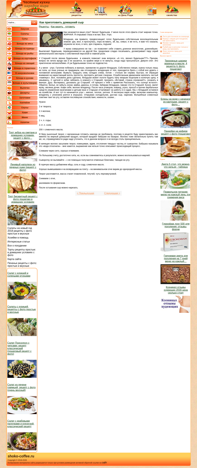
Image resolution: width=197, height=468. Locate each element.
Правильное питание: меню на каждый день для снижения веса (176, 195)
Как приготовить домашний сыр (61, 22)
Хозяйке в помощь (18, 237)
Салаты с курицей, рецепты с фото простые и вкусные (21, 309)
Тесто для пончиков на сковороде (176, 36)
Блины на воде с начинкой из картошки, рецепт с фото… (176, 102)
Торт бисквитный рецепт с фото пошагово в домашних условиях (23, 199)
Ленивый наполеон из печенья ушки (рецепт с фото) (22, 167)
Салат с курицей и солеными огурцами (18, 274)
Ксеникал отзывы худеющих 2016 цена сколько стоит (176, 290)
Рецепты (44, 26)
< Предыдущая (85, 193)
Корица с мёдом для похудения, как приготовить (175, 39)
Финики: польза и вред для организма (173, 44)
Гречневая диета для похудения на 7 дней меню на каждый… (176, 258)
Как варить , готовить (63, 26)
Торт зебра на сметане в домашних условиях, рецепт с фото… (23, 135)
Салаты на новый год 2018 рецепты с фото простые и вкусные (20, 231)
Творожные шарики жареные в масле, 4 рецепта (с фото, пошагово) (175, 64)
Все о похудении (17, 245)
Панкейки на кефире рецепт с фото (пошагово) (176, 132)
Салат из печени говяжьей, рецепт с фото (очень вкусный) (21, 387)
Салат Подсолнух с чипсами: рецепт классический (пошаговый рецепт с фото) (19, 348)
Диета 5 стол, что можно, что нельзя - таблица (175, 165)
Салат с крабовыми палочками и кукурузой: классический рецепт (20, 424)
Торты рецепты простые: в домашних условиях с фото (22, 252)
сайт (104, 462)
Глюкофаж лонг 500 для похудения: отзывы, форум (175, 226)
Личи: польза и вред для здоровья (172, 52)
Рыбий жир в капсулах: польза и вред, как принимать (175, 48)
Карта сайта (14, 259)
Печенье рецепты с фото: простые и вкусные (22, 264)
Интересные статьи (19, 241)
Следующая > (112, 193)
